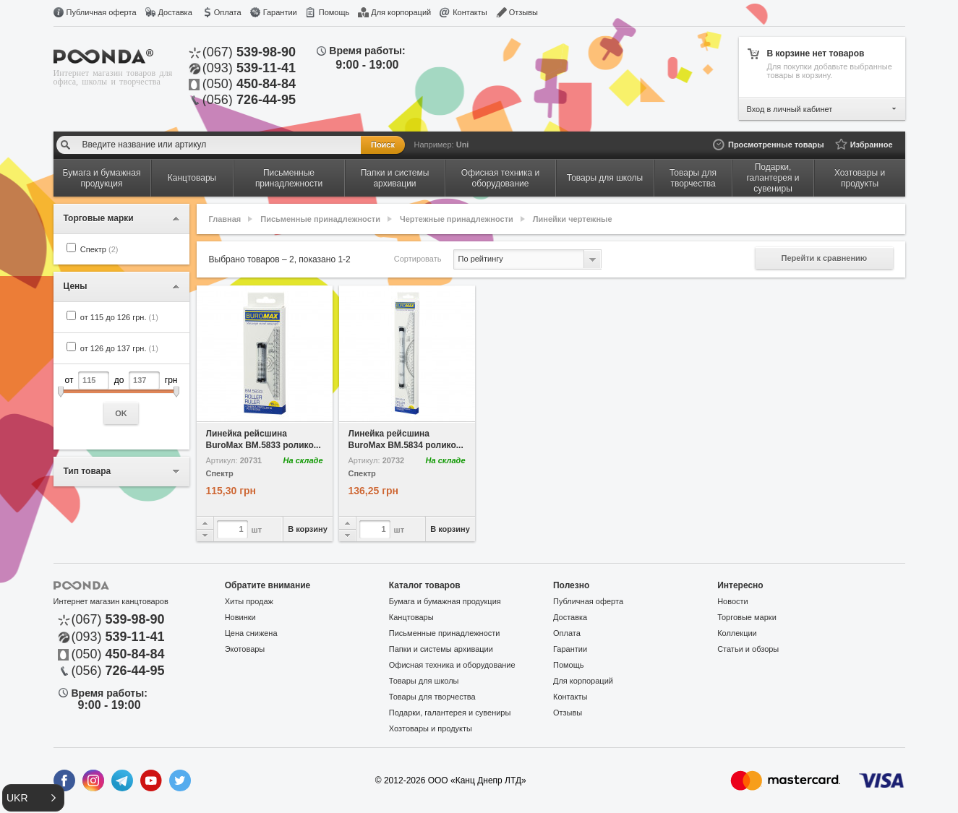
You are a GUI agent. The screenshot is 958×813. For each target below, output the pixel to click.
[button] (33, 798)
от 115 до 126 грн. (119, 317)
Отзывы (523, 12)
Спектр (99, 249)
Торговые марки (747, 617)
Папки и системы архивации (441, 649)
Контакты (470, 12)
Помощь (334, 12)
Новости (732, 601)
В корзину (308, 529)
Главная (225, 219)
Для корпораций (401, 12)
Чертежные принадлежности (456, 219)
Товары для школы (424, 680)
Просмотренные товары (776, 144)
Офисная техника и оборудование (452, 665)
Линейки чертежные (572, 219)
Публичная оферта (102, 12)
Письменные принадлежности (320, 219)
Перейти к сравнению (825, 258)
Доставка (175, 12)
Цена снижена (251, 633)
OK (121, 413)
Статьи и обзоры (748, 649)
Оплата (227, 12)
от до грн (121, 397)
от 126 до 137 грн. (119, 348)
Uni (462, 144)
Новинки (240, 617)
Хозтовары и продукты (430, 728)
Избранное (871, 144)
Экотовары (245, 649)
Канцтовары (411, 617)
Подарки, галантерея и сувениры (450, 712)
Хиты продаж (249, 601)
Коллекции (737, 633)
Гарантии (280, 12)
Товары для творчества (432, 696)
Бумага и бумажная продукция (445, 601)
